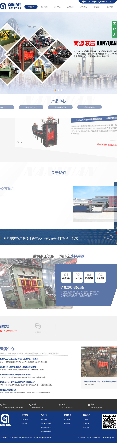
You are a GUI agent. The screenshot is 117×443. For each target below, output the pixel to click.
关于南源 (44, 7)
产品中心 (57, 7)
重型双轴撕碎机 (46, 431)
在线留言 (97, 7)
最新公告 (67, 419)
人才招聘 (70, 7)
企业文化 (25, 423)
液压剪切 (44, 419)
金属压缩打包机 (46, 423)
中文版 (87, 2)
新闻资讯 (83, 7)
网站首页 (31, 7)
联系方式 (110, 7)
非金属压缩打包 (46, 427)
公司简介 (25, 419)
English (94, 2)
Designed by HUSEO (110, 437)
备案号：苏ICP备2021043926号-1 (90, 437)
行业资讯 (67, 423)
